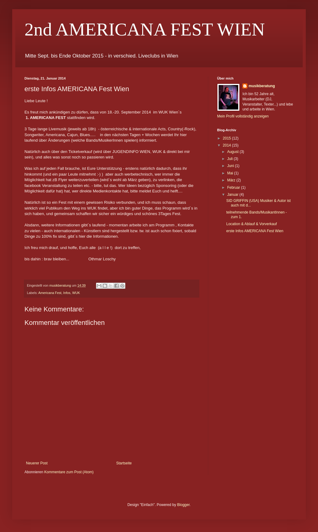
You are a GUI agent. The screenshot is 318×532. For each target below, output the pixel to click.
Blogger (183, 505)
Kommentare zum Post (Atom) (69, 472)
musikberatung (262, 86)
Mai (230, 173)
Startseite (124, 463)
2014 (227, 145)
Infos (66, 293)
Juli (230, 159)
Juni (231, 166)
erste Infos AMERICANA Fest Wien (254, 231)
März (231, 180)
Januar (233, 194)
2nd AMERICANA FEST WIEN (144, 29)
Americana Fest (49, 293)
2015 (227, 138)
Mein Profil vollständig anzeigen (243, 116)
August (233, 152)
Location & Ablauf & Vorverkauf (251, 224)
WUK (76, 293)
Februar (234, 187)
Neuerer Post (37, 463)
